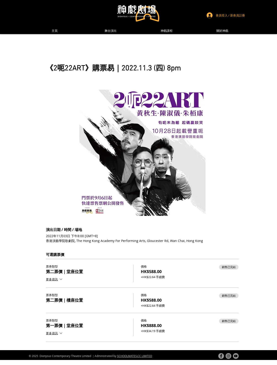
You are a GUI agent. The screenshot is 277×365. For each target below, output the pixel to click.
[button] (222, 30)
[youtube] (236, 356)
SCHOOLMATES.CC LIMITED (134, 356)
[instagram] (228, 356)
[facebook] (221, 356)
